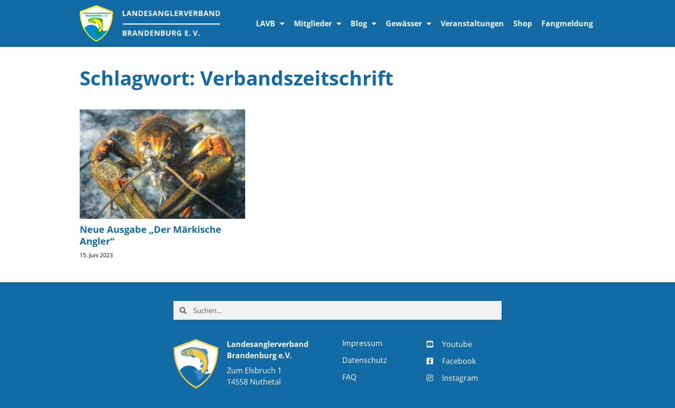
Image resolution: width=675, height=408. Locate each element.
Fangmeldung (567, 23)
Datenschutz (364, 360)
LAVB (270, 23)
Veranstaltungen (472, 23)
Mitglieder (317, 23)
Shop (522, 23)
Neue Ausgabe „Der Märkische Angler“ (150, 235)
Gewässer (408, 23)
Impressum (362, 343)
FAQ (349, 377)
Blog (363, 23)
